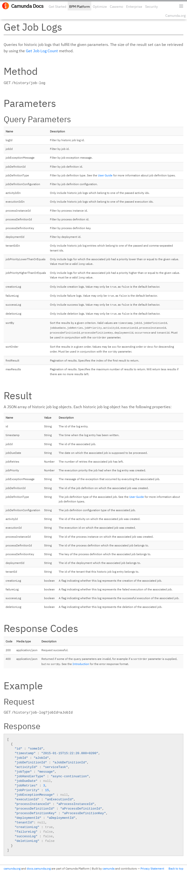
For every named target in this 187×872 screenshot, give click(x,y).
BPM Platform (79, 6)
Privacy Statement (152, 868)
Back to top (175, 868)
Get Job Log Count (42, 50)
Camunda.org (175, 15)
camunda (108, 868)
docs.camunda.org (39, 868)
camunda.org (12, 868)
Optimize (100, 6)
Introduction (81, 664)
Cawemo (116, 6)
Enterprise (134, 6)
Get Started (57, 6)
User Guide (105, 175)
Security (151, 6)
